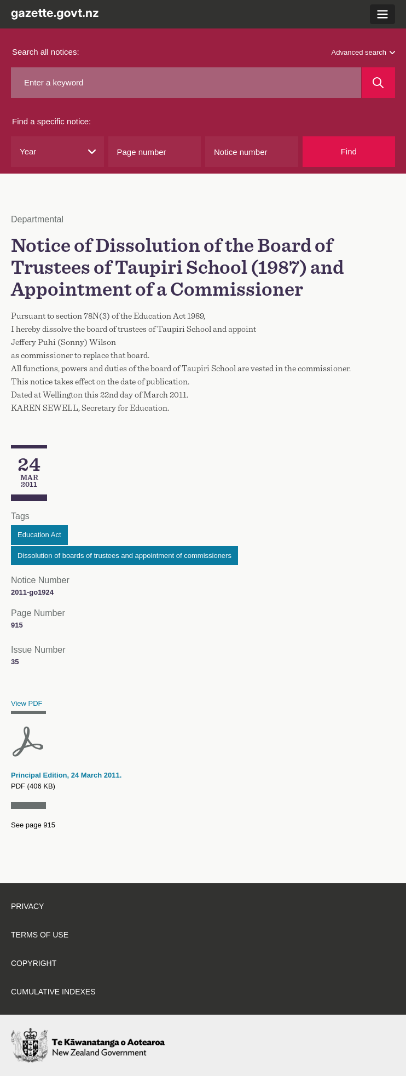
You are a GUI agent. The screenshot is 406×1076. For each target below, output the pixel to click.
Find (349, 151)
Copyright (33, 963)
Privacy (27, 906)
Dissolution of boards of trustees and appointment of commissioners (124, 555)
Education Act (39, 535)
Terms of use (39, 934)
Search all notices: (45, 51)
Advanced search (363, 52)
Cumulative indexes (53, 991)
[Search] (378, 82)
